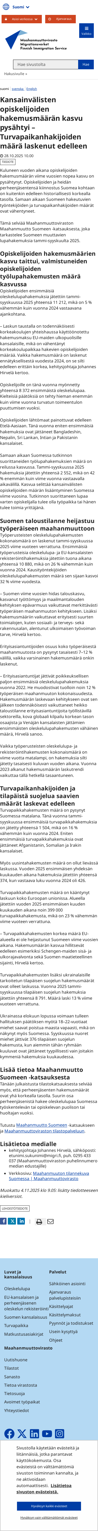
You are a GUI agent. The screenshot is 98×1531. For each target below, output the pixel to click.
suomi (5, 89)
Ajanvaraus (64, 19)
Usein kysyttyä (64, 1331)
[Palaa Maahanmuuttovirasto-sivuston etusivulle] (36, 40)
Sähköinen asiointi (67, 1284)
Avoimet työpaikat (22, 1402)
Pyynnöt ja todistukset (71, 1323)
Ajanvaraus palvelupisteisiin (65, 1295)
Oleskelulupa (17, 1288)
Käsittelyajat (61, 1306)
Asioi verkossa (27, 19)
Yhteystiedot (16, 1410)
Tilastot (11, 1368)
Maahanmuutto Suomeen (42, 1125)
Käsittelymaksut (65, 1315)
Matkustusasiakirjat (23, 1334)
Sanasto (12, 1377)
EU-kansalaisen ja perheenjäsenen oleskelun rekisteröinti (26, 1303)
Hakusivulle (14, 73)
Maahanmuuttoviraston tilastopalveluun (45, 1131)
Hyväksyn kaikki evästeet (49, 1506)
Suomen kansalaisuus (25, 1317)
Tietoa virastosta (20, 1385)
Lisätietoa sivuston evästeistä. (44, 1489)
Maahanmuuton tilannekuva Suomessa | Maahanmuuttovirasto (49, 1175)
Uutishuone (15, 1360)
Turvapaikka (16, 1325)
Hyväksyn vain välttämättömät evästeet (49, 1517)
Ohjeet (55, 1340)
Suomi (21, 6)
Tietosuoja (14, 1393)
